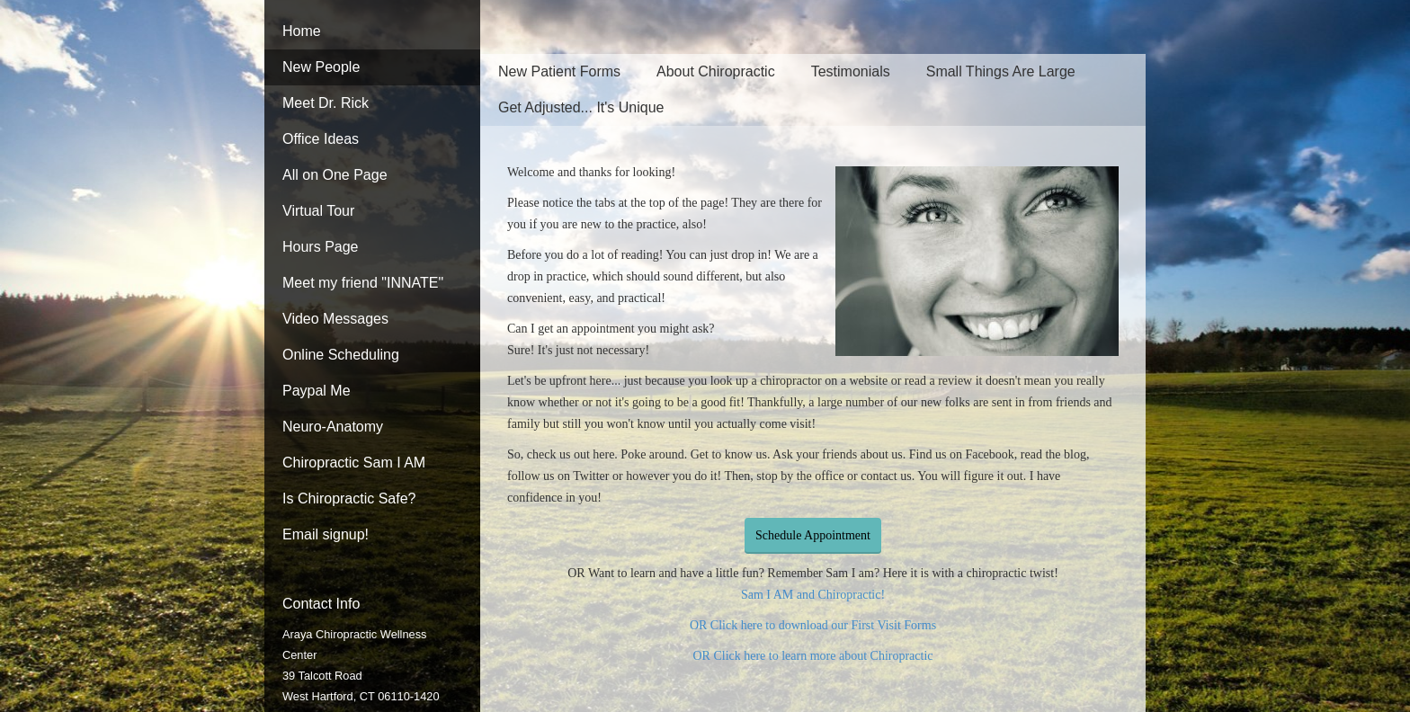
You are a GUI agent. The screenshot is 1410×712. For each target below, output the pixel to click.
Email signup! (325, 534)
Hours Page (320, 246)
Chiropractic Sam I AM (353, 462)
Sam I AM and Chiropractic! (813, 594)
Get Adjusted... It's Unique (581, 107)
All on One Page (335, 174)
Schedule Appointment (812, 535)
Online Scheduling (340, 354)
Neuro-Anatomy (332, 426)
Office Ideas (320, 139)
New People (321, 67)
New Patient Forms (559, 71)
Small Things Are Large (1000, 71)
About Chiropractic (715, 71)
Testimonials (850, 71)
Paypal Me (316, 390)
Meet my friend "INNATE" (362, 282)
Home (301, 31)
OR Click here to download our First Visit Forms (813, 625)
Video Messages (335, 318)
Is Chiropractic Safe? (349, 498)
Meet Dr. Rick (325, 103)
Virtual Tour (318, 210)
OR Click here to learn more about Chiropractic (812, 656)
